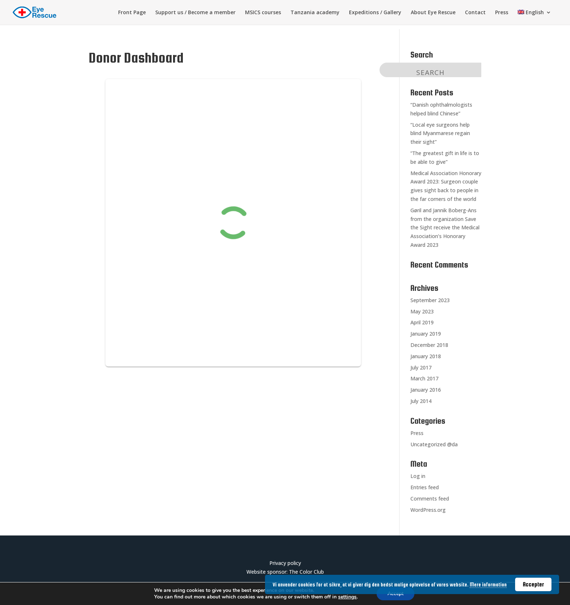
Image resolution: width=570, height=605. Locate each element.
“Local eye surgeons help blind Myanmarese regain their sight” (440, 133)
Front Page (132, 13)
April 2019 (422, 322)
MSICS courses (263, 13)
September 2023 (430, 300)
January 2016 (425, 389)
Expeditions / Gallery (375, 13)
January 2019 (425, 333)
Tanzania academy (315, 13)
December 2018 (429, 344)
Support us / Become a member (195, 13)
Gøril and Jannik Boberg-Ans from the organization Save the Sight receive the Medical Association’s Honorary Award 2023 (444, 227)
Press (501, 13)
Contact (475, 13)
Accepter (533, 584)
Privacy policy (285, 562)
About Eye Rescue (433, 13)
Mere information (488, 585)
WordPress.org (428, 509)
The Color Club (306, 571)
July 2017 (420, 367)
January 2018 (425, 356)
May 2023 (422, 311)
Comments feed (429, 498)
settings (347, 597)
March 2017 (424, 378)
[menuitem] (534, 17)
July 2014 (420, 401)
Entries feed (424, 487)
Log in (417, 475)
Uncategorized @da (434, 444)
